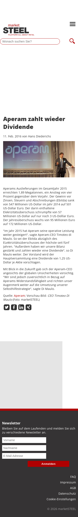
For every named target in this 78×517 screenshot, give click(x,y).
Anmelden (48, 463)
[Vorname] (24, 440)
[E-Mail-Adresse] (24, 456)
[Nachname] (24, 448)
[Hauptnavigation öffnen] (72, 24)
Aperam (19, 296)
